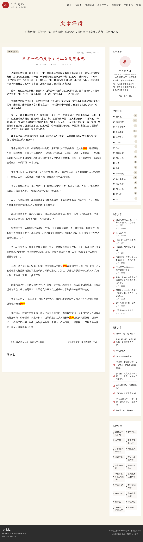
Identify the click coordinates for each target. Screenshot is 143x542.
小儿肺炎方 (119, 350)
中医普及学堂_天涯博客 (118, 477)
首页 (69, 5)
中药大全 (131, 502)
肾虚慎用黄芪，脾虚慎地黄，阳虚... (84, 342)
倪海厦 (78, 5)
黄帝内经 (131, 432)
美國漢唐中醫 (131, 494)
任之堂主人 (102, 5)
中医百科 (118, 493)
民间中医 (118, 457)
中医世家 (118, 485)
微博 (138, 5)
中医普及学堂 (131, 466)
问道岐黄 (131, 448)
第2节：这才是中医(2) (124, 410)
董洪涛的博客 (131, 486)
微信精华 (89, 5)
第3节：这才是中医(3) (124, 333)
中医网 (117, 440)
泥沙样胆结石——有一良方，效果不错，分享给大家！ (125, 402)
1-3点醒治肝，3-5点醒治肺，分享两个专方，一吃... (125, 342)
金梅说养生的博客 (131, 475)
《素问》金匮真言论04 (124, 393)
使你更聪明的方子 (122, 356)
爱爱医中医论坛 (131, 441)
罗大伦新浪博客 (131, 458)
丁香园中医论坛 (118, 450)
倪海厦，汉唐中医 (118, 508)
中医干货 (128, 5)
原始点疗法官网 (118, 433)
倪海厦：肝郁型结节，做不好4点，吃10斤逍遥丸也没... (125, 365)
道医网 (130, 507)
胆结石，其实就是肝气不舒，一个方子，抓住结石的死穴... (125, 376)
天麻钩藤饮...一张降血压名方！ (125, 386)
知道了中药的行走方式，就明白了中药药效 (26, 342)
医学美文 (116, 5)
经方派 (117, 502)
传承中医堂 (118, 466)
